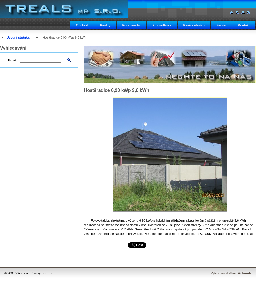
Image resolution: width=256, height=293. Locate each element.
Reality (105, 25)
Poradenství (131, 25)
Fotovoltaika (162, 25)
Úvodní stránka (18, 37)
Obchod (82, 25)
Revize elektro (194, 25)
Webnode (245, 273)
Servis (221, 25)
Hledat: (12, 60)
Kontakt (244, 25)
